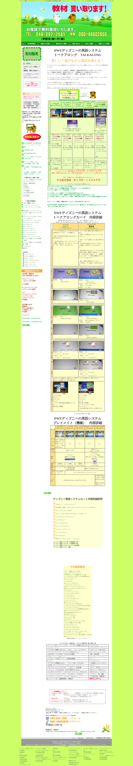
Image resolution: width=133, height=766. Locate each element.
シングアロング (27, 224)
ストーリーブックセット (29, 232)
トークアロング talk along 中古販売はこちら (84, 94)
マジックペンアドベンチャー (71, 593)
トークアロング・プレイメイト (32, 220)
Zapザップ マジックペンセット (72, 610)
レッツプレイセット (29, 228)
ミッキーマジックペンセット (31, 205)
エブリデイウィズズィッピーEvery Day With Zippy (77, 605)
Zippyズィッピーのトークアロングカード (75, 588)
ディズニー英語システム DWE (72, 571)
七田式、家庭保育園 (29, 183)
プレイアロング (27, 226)
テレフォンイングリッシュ (71, 626)
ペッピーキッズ (28, 254)
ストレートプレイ (68, 580)
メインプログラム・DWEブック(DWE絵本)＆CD (77, 576)
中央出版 (25, 187)
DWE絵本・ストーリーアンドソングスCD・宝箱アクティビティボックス (32, 212)
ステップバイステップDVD (30, 222)
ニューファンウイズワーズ (71, 598)
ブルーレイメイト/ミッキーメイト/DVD (74, 621)
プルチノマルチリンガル (31, 260)
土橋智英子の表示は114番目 (87, 731)
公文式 (25, 185)
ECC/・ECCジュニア (95, 652)
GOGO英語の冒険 (28, 192)
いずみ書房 (26, 190)
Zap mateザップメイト (69, 614)
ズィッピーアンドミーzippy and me (73, 604)
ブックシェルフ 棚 (69, 617)
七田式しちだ (93, 650)
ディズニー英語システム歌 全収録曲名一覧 (66, 542)
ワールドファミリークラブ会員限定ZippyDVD (76, 609)
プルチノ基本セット (30, 256)
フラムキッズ (27, 194)
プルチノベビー (28, 258)
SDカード (66, 636)
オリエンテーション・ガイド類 (72, 633)
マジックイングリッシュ (70, 624)
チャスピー (26, 189)
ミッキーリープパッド (29, 230)
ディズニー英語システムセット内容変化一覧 (66, 543)
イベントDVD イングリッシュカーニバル (75, 631)
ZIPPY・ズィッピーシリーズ (31, 236)
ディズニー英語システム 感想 (62, 547)
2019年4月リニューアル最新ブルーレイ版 (75, 574)
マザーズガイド (68, 619)
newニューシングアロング (71, 583)
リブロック (92, 658)
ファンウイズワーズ (28, 234)
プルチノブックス (29, 262)
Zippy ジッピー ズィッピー (71, 602)
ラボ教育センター (59, 658)
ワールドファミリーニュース (71, 629)
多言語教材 (26, 196)
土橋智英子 (56, 729)
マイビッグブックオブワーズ (71, 628)
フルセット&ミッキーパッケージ (72, 573)
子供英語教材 (94, 676)
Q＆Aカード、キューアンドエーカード (74, 586)
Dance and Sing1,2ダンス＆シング (72, 612)
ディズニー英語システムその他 (72, 622)
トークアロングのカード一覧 (82, 414)
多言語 (25, 248)
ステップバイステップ (70, 578)
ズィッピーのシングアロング (71, 607)
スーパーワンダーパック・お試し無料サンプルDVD (78, 634)
